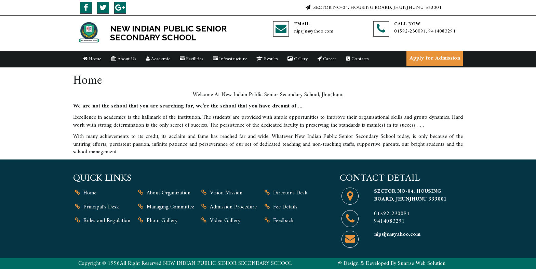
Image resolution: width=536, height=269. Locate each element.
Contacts (357, 59)
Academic (158, 59)
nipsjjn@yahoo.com (313, 31)
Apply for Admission (435, 58)
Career (326, 59)
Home (92, 59)
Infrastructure (230, 59)
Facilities (191, 59)
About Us (123, 59)
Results (267, 59)
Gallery (297, 59)
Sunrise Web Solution (421, 263)
